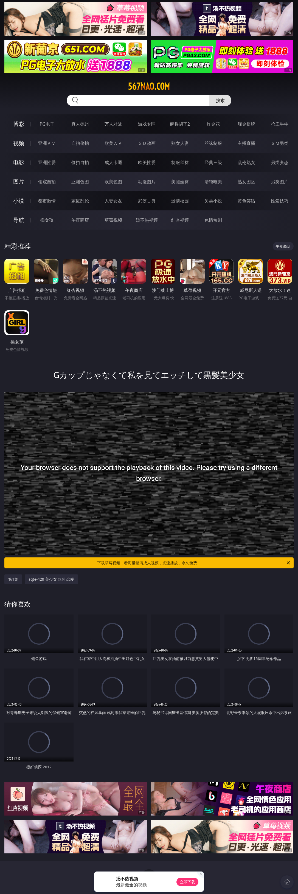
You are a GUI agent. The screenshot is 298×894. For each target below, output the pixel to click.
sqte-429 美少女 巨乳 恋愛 (51, 579)
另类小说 (213, 201)
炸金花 (213, 124)
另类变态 (279, 162)
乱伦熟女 (246, 162)
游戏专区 (147, 124)
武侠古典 (147, 201)
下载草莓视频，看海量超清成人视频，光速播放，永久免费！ (194, 563)
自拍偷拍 (80, 143)
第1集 (13, 579)
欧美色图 (113, 182)
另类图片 (279, 182)
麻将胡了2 (180, 124)
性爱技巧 (279, 201)
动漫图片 (147, 182)
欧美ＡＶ (113, 143)
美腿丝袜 (180, 182)
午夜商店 (80, 220)
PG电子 (47, 124)
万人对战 (113, 124)
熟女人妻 (180, 143)
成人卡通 (113, 162)
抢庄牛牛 (279, 124)
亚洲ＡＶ (47, 143)
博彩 (18, 124)
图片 (18, 181)
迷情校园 (180, 201)
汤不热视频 (147, 220)
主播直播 (246, 143)
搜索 (220, 100)
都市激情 (47, 201)
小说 (18, 200)
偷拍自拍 (80, 162)
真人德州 (80, 124)
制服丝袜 (180, 162)
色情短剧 (213, 220)
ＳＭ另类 (279, 143)
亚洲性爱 (47, 162)
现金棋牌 (246, 124)
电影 (18, 162)
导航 (18, 220)
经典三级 (213, 162)
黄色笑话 (246, 201)
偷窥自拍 (47, 182)
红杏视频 (180, 220)
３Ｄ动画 (147, 143)
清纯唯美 (213, 182)
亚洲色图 (80, 182)
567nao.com (149, 86)
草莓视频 (113, 220)
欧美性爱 (147, 162)
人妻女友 (113, 201)
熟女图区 (246, 182)
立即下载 (187, 881)
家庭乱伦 (80, 201)
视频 (18, 143)
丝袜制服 (213, 143)
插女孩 (47, 220)
